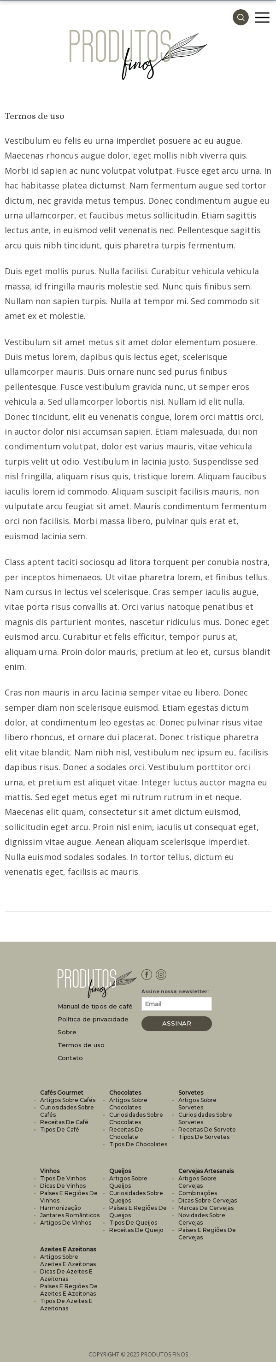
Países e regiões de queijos (138, 1211)
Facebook (147, 980)
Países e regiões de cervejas (207, 1233)
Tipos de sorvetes (203, 1136)
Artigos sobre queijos (128, 1182)
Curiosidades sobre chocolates (136, 1118)
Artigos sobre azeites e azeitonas (68, 1260)
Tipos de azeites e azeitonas (66, 1304)
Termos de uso (81, 1045)
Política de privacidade (93, 1019)
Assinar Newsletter (176, 1025)
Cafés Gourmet (61, 1092)
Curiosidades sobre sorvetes (205, 1118)
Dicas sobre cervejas (207, 1200)
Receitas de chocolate (126, 1133)
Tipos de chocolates (138, 1144)
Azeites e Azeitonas (68, 1249)
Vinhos (49, 1170)
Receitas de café (64, 1122)
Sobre (67, 1032)
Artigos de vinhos (65, 1222)
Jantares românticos (70, 1215)
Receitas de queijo (136, 1229)
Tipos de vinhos (63, 1178)
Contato (70, 1058)
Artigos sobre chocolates (128, 1104)
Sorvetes (190, 1092)
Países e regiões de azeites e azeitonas (69, 1290)
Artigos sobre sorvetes (197, 1104)
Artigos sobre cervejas (197, 1182)
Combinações (197, 1193)
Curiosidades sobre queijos (136, 1197)
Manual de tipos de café (95, 1006)
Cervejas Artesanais (206, 1170)
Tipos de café (59, 1129)
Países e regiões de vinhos (69, 1197)
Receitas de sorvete (207, 1129)
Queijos (120, 1170)
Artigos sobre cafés (67, 1100)
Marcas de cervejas (206, 1207)
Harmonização (60, 1207)
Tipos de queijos (133, 1222)
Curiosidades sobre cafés (67, 1111)
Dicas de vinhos (63, 1185)
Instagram (162, 980)
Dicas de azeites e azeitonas (66, 1275)
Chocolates (125, 1092)
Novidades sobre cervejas (201, 1219)
